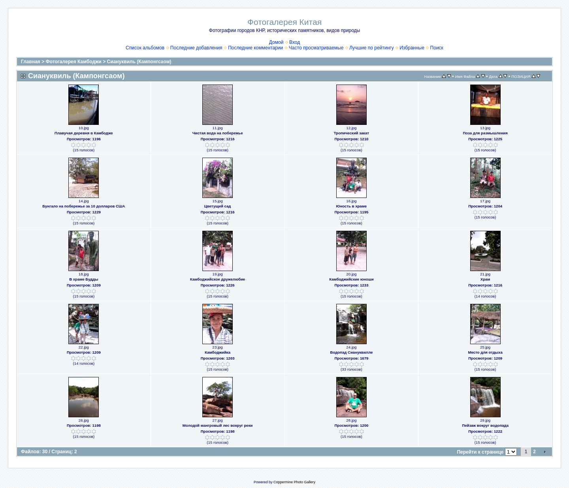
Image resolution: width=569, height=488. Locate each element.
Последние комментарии (255, 48)
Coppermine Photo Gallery (294, 482)
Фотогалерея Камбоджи (74, 61)
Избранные (411, 48)
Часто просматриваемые (316, 48)
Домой (276, 42)
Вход (294, 42)
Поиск (436, 48)
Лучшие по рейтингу (371, 48)
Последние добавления (196, 48)
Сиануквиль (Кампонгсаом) (139, 61)
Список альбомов (145, 48)
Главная (30, 61)
